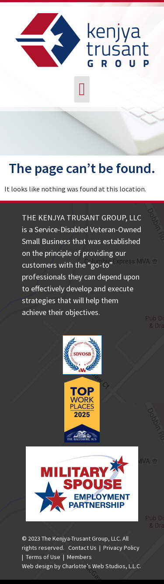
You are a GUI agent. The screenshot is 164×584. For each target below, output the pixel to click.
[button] (82, 89)
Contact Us (82, 548)
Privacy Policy (121, 548)
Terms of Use (43, 557)
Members (79, 557)
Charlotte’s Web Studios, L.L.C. (101, 566)
